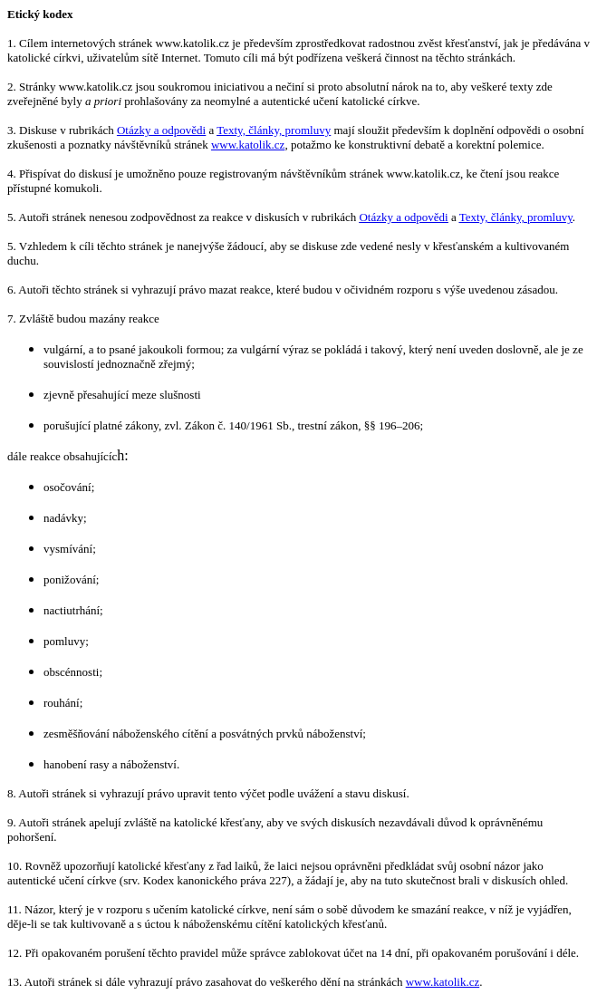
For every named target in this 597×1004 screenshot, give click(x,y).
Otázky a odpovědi (161, 130)
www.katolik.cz (247, 144)
